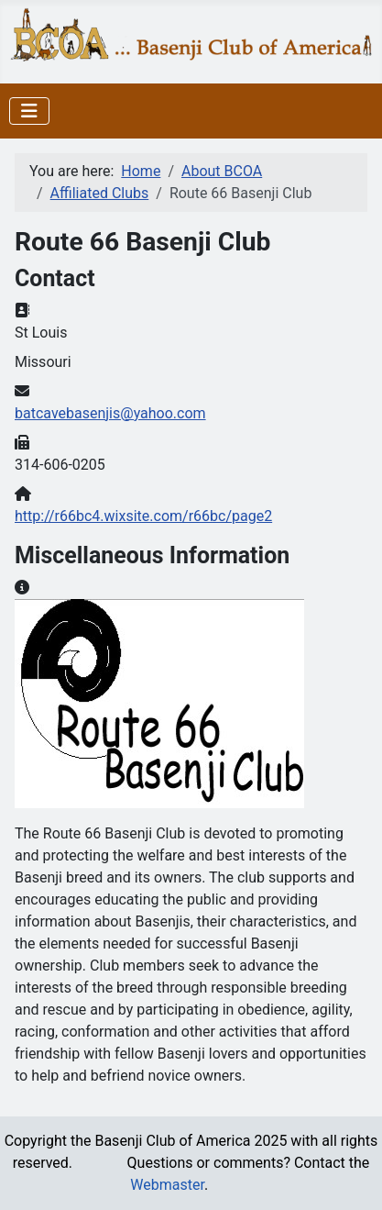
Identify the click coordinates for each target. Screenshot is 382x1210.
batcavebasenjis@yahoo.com (110, 413)
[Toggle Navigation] (29, 111)
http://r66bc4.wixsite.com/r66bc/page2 (143, 516)
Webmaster (167, 1184)
